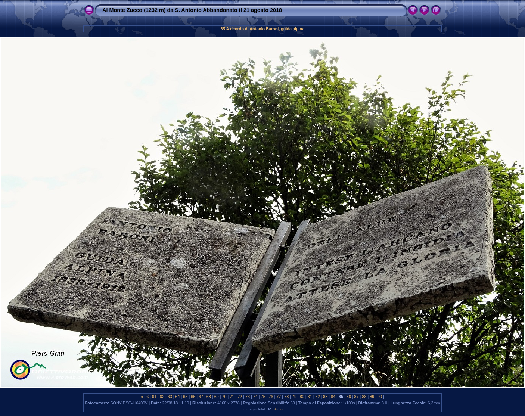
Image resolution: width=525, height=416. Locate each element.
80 (302, 396)
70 (224, 396)
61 (154, 396)
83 (325, 396)
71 (232, 396)
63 (170, 396)
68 (208, 396)
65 (185, 396)
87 (356, 396)
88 (364, 396)
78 (286, 396)
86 (348, 396)
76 (270, 396)
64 (177, 396)
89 (372, 396)
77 (278, 396)
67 (201, 396)
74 (255, 396)
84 (333, 396)
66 (193, 396)
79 (294, 396)
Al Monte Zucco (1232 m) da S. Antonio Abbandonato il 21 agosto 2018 (192, 10)
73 (247, 396)
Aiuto (278, 409)
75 (263, 396)
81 (310, 396)
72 (239, 396)
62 (162, 396)
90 (379, 396)
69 (216, 396)
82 (317, 396)
